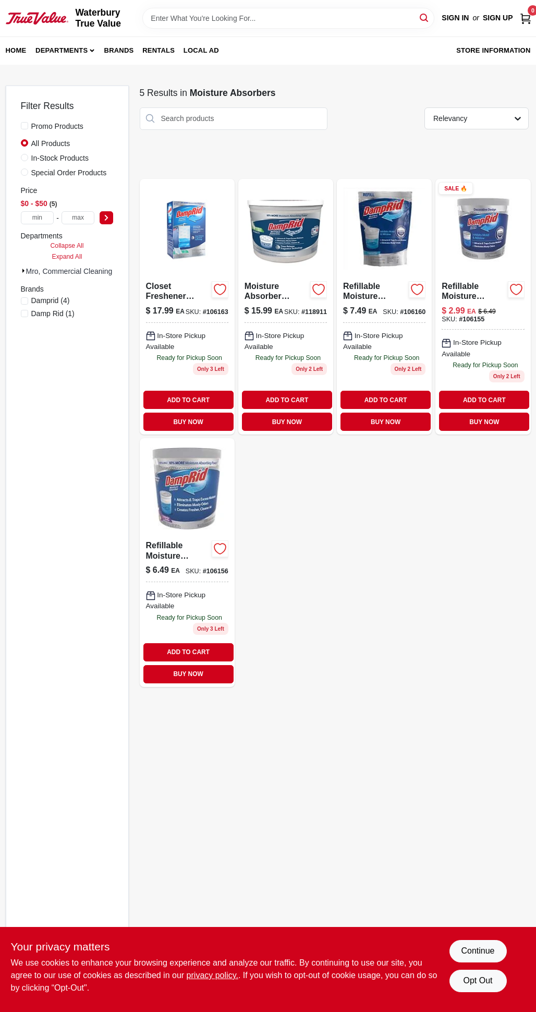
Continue (477, 950)
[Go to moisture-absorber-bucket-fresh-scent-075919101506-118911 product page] (285, 307)
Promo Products (57, 126)
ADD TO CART (188, 400)
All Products (50, 143)
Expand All (67, 256)
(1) (53, 313)
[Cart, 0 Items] (525, 18)
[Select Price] (106, 217)
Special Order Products (69, 172)
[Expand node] (23, 271)
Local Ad (201, 50)
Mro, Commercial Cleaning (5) (75, 271)
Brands (119, 50)
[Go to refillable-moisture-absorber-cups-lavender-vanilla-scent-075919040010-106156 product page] (187, 562)
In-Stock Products (60, 158)
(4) (50, 300)
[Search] (424, 17)
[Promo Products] (24, 125)
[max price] (78, 217)
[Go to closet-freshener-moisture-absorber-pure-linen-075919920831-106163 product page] (187, 307)
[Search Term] (288, 18)
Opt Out (477, 980)
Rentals (158, 50)
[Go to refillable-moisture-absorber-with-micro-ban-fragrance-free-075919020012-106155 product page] (482, 307)
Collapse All (66, 245)
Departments (61, 50)
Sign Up (498, 18)
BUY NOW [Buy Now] (188, 422)
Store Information (493, 50)
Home (16, 50)
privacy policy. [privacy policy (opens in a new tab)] (212, 975)
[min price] (37, 217)
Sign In (455, 18)
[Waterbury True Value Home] (37, 18)
